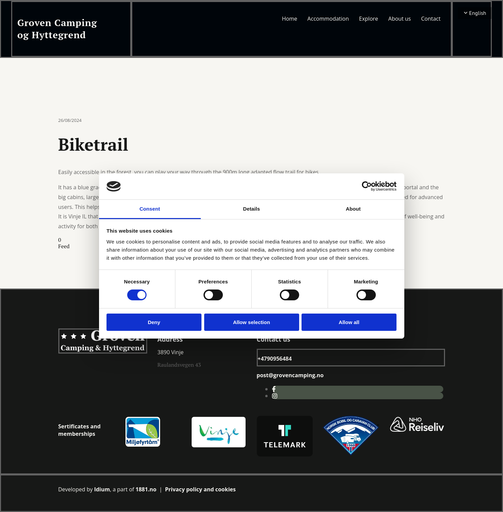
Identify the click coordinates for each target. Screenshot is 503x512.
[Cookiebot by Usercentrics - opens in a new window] (366, 186)
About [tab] (353, 209)
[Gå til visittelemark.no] (285, 454)
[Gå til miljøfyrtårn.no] (142, 445)
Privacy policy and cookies (200, 489)
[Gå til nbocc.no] (351, 453)
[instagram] (274, 396)
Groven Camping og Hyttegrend (57, 28)
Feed (64, 246)
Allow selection (251, 322)
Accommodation (328, 18)
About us (399, 18)
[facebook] (274, 389)
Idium (102, 489)
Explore (368, 18)
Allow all (349, 322)
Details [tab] (251, 209)
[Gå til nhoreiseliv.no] (417, 430)
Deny (154, 322)
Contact (430, 18)
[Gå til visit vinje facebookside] (219, 446)
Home (289, 18)
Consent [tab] (149, 209)
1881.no (146, 489)
